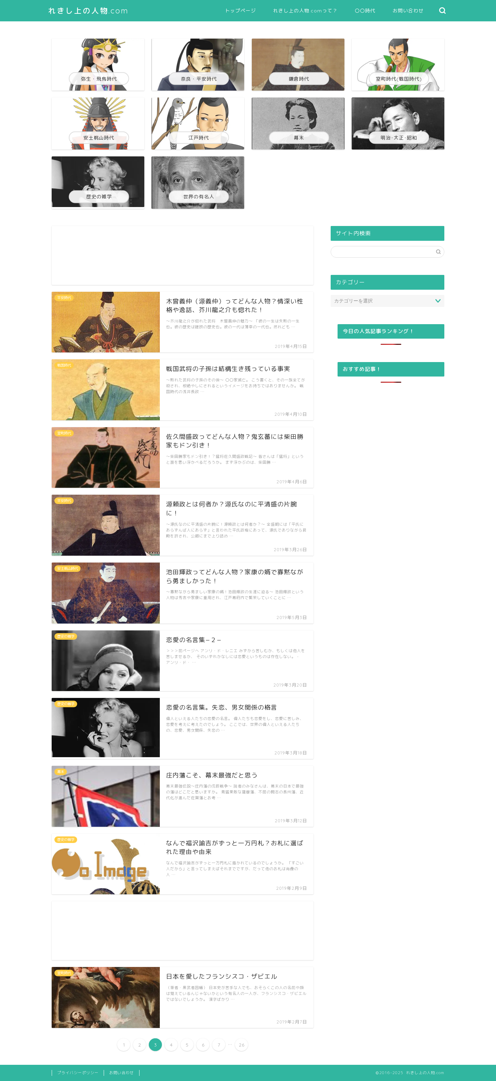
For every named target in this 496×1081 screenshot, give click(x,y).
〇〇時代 (365, 11)
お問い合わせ (408, 11)
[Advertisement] (182, 255)
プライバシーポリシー (78, 1072)
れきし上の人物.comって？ (305, 11)
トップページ (240, 11)
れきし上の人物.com (88, 10)
